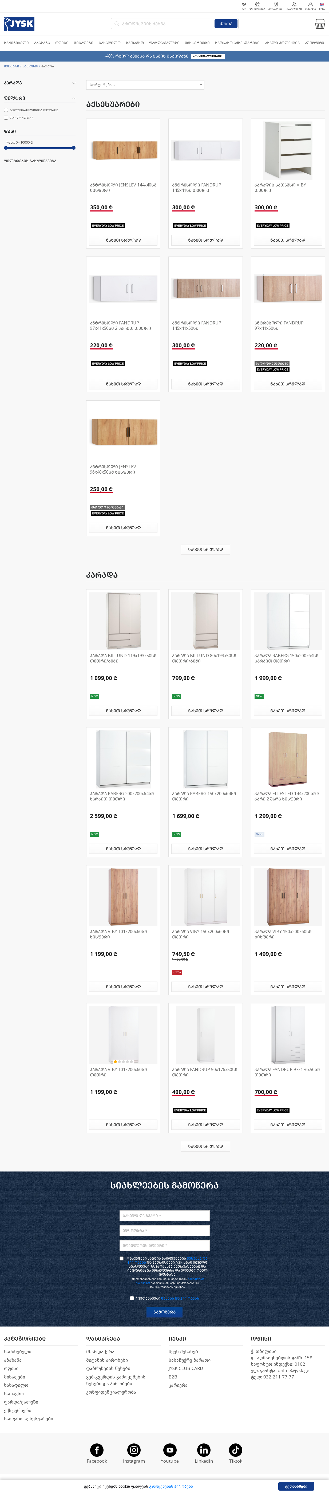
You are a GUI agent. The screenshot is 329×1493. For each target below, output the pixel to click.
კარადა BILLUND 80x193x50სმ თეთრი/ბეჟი (204, 658)
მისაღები (14, 1377)
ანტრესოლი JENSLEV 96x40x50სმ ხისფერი (113, 469)
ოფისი (11, 1368)
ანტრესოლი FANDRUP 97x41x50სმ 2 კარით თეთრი (120, 325)
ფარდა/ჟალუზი (21, 1402)
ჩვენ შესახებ (183, 1351)
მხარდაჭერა (100, 1351)
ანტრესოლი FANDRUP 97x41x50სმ (279, 325)
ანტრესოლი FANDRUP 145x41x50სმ (196, 325)
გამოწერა (164, 1312)
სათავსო (30, 66)
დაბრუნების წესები (108, 1368)
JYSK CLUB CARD (186, 1368)
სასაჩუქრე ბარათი (190, 1360)
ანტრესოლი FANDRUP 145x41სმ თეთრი (196, 187)
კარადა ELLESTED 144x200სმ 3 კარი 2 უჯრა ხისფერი (287, 796)
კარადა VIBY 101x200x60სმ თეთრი (118, 1072)
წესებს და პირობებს (180, 1298)
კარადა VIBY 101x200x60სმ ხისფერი (118, 934)
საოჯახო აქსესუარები (28, 1419)
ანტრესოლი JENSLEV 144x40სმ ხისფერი (123, 187)
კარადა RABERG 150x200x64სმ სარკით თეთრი (287, 658)
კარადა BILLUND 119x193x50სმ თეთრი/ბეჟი (123, 658)
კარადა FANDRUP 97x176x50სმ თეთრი (287, 1072)
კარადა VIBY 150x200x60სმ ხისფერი (283, 934)
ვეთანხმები (296, 1486)
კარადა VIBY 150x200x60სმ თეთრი (200, 934)
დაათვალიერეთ (208, 56)
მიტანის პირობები (107, 1360)
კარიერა (178, 1385)
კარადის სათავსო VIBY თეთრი (280, 187)
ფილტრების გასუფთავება (30, 161)
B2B (173, 1377)
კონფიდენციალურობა (111, 1392)
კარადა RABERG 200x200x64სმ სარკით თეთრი (122, 796)
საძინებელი (17, 1351)
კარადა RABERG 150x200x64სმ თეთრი (204, 796)
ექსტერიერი (17, 1410)
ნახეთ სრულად (123, 240)
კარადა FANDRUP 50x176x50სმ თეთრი (204, 1072)
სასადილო (16, 1385)
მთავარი (11, 66)
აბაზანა (13, 1360)
